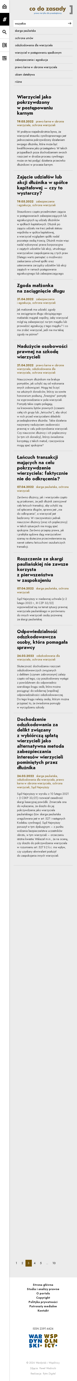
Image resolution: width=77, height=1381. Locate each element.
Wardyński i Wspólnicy (48, 1363)
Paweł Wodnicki (47, 1368)
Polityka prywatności (43, 1302)
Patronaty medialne (43, 1306)
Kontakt (43, 1311)
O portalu (43, 1293)
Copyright (43, 1298)
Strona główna (43, 1285)
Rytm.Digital (49, 1373)
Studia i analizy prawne (43, 1289)
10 (55, 1263)
